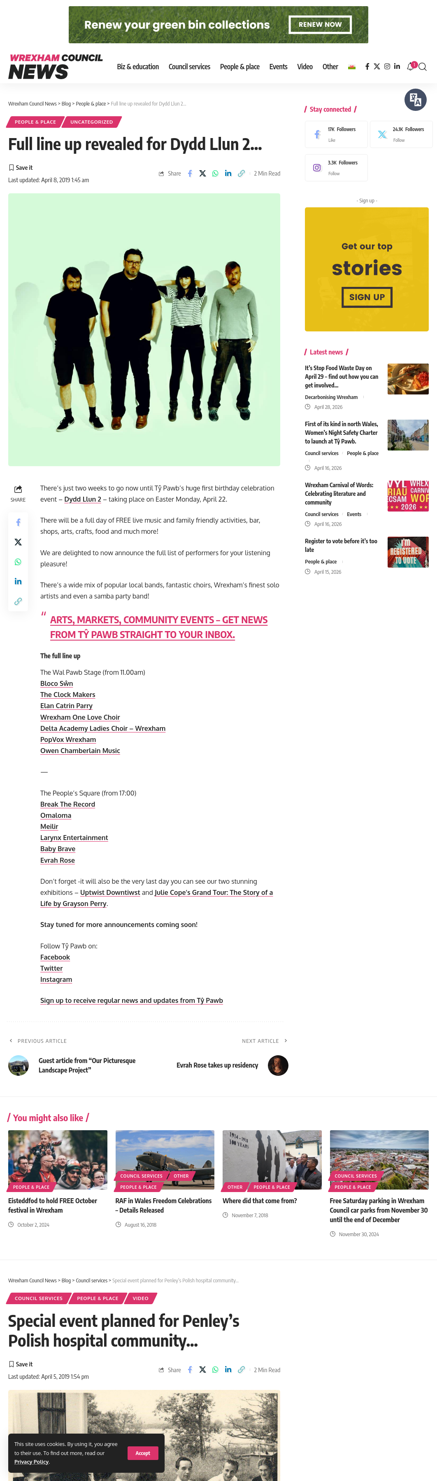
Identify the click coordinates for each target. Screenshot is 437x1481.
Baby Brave (57, 849)
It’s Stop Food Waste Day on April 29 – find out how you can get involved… (341, 370)
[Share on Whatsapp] (215, 173)
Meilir (49, 826)
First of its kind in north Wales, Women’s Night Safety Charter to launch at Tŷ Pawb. (341, 426)
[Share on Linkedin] (228, 173)
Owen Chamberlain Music (80, 750)
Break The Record (67, 804)
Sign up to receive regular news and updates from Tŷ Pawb (131, 1000)
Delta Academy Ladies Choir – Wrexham (102, 728)
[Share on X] (203, 173)
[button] (143, 1453)
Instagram (56, 979)
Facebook (55, 957)
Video (141, 1298)
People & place (35, 122)
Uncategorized (91, 122)
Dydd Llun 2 (82, 499)
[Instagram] (387, 66)
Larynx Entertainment (74, 837)
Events (354, 508)
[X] (377, 66)
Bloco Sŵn (56, 683)
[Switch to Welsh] (351, 66)
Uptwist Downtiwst (110, 892)
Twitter (51, 968)
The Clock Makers (67, 694)
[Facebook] (367, 66)
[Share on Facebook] (189, 173)
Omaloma (55, 815)
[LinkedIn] (397, 66)
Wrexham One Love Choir (80, 717)
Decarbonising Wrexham (331, 390)
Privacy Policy (31, 1461)
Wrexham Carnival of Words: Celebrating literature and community (339, 487)
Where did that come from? (260, 1201)
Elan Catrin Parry (66, 706)
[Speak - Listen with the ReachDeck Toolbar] (415, 100)
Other (181, 1176)
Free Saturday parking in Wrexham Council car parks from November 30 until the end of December (379, 1210)
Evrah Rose (57, 860)
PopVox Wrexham (68, 739)
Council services (321, 447)
